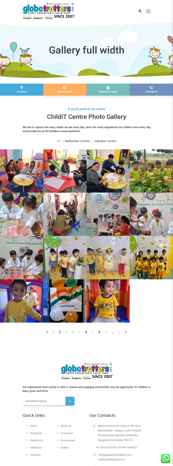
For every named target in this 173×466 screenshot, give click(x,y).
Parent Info (36, 440)
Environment (68, 440)
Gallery (65, 447)
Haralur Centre (105, 141)
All (58, 141)
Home (33, 425)
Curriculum (67, 433)
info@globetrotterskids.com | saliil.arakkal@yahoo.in (112, 457)
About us (66, 425)
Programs (36, 433)
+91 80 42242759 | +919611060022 (115, 447)
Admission (36, 447)
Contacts (35, 454)
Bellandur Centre (77, 141)
